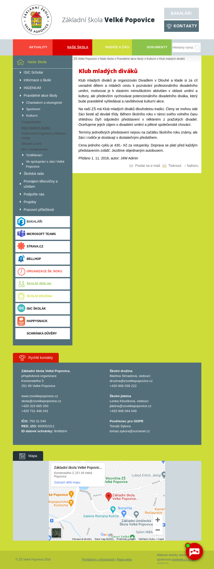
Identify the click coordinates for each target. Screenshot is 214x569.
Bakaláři (181, 13)
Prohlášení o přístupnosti (98, 559)
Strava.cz (30, 246)
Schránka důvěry (37, 333)
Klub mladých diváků (172, 58)
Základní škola (108, 19)
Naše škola (107, 58)
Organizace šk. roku (39, 271)
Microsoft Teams (36, 234)
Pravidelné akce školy (130, 58)
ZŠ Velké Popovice (85, 58)
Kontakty (185, 26)
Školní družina (34, 296)
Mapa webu (124, 559)
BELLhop (29, 259)
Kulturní (151, 58)
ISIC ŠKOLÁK (31, 308)
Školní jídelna (34, 283)
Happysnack (32, 321)
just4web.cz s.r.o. (183, 559)
